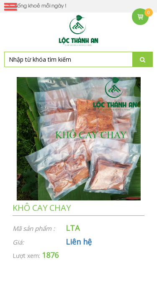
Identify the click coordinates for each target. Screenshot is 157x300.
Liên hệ (79, 242)
